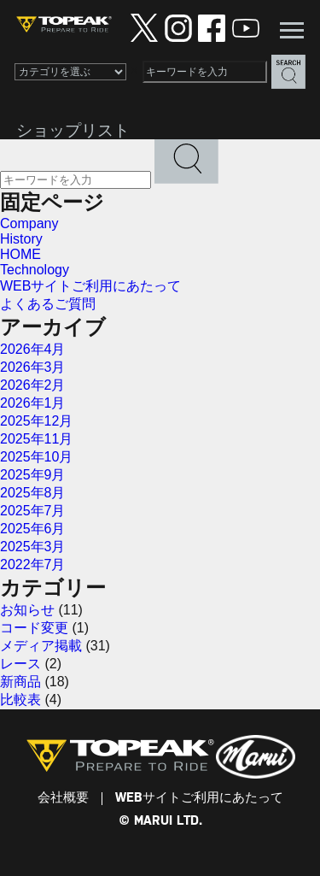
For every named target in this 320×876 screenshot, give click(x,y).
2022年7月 (33, 564)
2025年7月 (33, 510)
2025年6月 (33, 528)
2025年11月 (36, 439)
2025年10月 (36, 457)
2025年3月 (33, 546)
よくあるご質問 (48, 304)
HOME (20, 254)
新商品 (20, 681)
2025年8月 (33, 492)
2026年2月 (33, 385)
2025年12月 (36, 421)
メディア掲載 (41, 645)
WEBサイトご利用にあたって (90, 286)
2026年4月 (33, 349)
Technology (34, 269)
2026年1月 (33, 403)
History (21, 239)
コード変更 (34, 627)
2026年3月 (33, 367)
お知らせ (27, 610)
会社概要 (63, 798)
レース (20, 663)
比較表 (20, 699)
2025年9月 (33, 474)
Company (29, 223)
